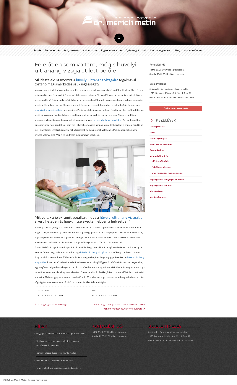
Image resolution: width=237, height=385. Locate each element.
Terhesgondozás (157, 126)
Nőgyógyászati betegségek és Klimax (166, 179)
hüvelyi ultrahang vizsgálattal (49, 110)
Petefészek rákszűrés (161, 167)
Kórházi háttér (90, 50)
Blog (177, 50)
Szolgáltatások (71, 50)
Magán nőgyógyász (158, 197)
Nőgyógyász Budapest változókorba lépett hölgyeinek (61, 333)
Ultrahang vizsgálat (158, 138)
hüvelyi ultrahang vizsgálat (97, 80)
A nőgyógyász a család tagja (53, 304)
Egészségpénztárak (136, 50)
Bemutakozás (52, 50)
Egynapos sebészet (111, 50)
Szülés (152, 132)
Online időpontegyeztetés (176, 108)
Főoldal (37, 50)
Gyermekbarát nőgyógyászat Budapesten (55, 360)
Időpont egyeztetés (161, 50)
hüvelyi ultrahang (108, 295)
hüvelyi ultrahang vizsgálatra (94, 252)
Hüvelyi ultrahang (54, 295)
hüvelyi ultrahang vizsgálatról (107, 120)
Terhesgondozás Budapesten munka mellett (56, 352)
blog (95, 295)
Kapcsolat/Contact (193, 50)
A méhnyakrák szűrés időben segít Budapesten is (58, 368)
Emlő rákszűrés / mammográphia (167, 173)
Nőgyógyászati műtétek (160, 185)
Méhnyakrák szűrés (158, 156)
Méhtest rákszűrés (160, 161)
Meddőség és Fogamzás (160, 144)
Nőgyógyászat (156, 191)
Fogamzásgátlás (156, 150)
